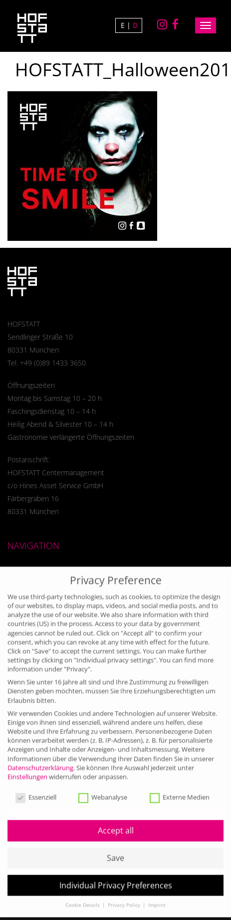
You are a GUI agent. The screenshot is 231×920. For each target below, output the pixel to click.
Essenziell (35, 790)
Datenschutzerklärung (40, 759)
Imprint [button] (157, 898)
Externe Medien (180, 790)
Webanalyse (102, 790)
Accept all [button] (116, 823)
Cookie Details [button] (83, 898)
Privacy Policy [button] (125, 898)
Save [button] (115, 850)
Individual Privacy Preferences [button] (115, 877)
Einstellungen (27, 769)
